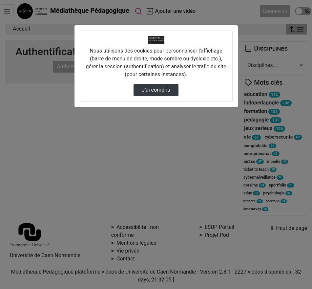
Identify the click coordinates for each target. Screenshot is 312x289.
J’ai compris (156, 90)
